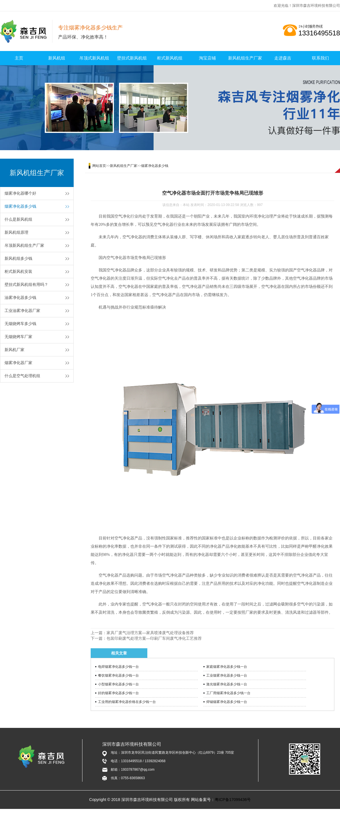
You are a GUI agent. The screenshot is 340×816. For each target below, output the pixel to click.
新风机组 (56, 58)
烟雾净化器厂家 (18, 362)
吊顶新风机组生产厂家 (24, 245)
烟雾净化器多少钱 (20, 206)
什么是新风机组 (18, 219)
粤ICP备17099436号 (233, 799)
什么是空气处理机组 (22, 375)
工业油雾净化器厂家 (22, 310)
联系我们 (320, 58)
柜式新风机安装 (18, 271)
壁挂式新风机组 (132, 58)
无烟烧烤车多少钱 (20, 323)
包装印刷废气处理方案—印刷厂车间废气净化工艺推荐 (154, 638)
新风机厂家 (14, 349)
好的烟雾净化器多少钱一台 (118, 693)
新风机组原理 (16, 232)
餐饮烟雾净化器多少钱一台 (118, 675)
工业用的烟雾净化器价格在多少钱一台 (127, 702)
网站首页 (99, 166)
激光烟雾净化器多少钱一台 (226, 684)
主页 (19, 58)
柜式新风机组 (169, 58)
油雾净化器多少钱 (20, 297)
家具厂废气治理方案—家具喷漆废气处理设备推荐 (150, 632)
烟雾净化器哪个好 (20, 193)
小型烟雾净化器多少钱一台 (118, 684)
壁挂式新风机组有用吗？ (26, 284)
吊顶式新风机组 (94, 58)
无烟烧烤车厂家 (18, 336)
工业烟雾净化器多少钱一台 (226, 675)
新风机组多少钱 (18, 258)
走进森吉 (282, 58)
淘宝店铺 (207, 58)
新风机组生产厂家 (245, 58)
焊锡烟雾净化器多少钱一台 (226, 702)
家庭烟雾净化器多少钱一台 (226, 667)
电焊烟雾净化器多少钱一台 (118, 667)
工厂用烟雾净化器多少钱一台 (228, 693)
